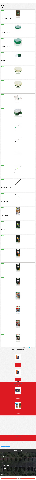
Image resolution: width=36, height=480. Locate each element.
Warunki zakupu (2, 473)
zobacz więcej (18, 381)
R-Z (30, 446)
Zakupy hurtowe (2, 474)
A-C (5, 446)
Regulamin (2, 472)
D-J (13, 446)
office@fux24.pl (4, 456)
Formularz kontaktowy (3, 459)
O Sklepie (2, 471)
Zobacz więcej (18, 398)
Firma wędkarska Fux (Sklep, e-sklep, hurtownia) (9, 0)
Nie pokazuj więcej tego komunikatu (18, 478)
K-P (22, 446)
